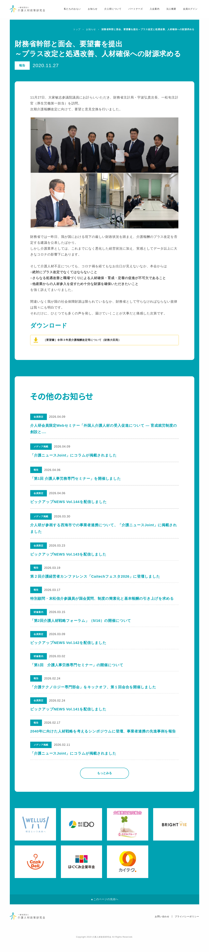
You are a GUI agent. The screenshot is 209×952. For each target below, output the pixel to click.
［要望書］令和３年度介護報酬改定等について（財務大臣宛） (82, 340)
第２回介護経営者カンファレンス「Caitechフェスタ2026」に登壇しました (95, 578)
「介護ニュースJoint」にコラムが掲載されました (73, 455)
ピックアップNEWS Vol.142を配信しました (68, 648)
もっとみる (104, 784)
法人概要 (169, 10)
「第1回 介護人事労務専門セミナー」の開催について (77, 671)
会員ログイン (188, 10)
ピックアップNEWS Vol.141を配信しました (68, 718)
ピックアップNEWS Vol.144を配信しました (68, 502)
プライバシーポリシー (187, 928)
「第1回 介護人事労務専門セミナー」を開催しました (75, 478)
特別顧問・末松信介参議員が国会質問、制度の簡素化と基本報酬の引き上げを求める (102, 601)
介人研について (111, 10)
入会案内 (153, 10)
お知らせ (91, 10)
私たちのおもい (70, 10)
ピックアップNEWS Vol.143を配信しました (68, 555)
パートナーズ (133, 10)
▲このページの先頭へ (104, 910)
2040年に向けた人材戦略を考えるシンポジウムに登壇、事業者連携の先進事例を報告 (103, 741)
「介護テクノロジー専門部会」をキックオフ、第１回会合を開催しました (93, 695)
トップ (76, 29)
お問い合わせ (162, 928)
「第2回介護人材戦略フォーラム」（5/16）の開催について (80, 625)
